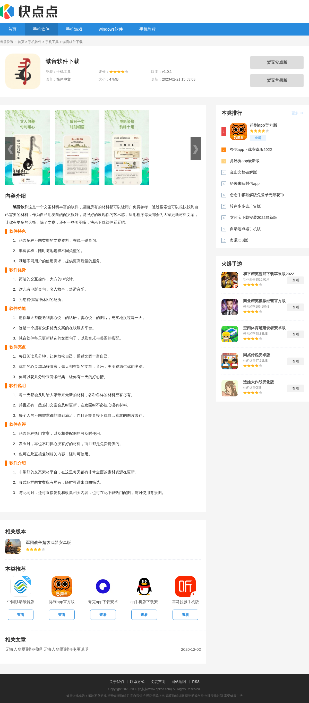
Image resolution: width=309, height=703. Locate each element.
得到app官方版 (263, 125)
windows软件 (111, 29)
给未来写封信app (245, 183)
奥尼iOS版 (239, 240)
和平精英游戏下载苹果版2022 (268, 274)
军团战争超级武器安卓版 (48, 542)
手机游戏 (74, 29)
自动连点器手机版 (245, 229)
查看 (258, 138)
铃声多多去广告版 (245, 206)
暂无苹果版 (277, 80)
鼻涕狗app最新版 (245, 161)
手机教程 (147, 29)
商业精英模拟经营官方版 (264, 301)
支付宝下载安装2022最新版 (253, 217)
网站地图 (178, 681)
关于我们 (116, 681)
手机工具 (52, 42)
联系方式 (137, 681)
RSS (196, 681)
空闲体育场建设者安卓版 (264, 328)
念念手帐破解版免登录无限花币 (257, 195)
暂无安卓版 (277, 62)
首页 (12, 29)
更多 (297, 113)
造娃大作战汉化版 (258, 382)
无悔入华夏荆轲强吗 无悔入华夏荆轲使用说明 (47, 649)
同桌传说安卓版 (256, 355)
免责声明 (158, 681)
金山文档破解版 (243, 172)
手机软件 (41, 29)
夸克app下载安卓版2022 (251, 149)
